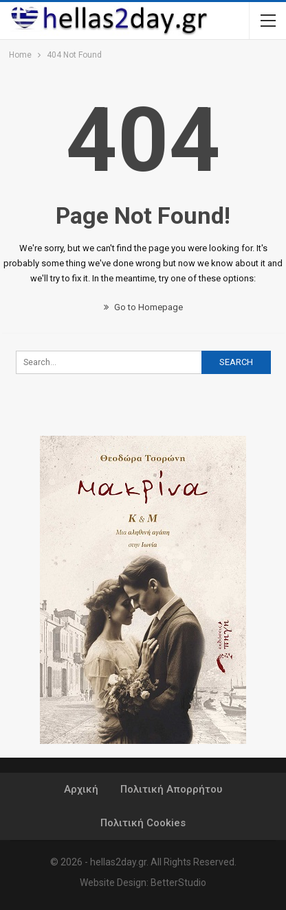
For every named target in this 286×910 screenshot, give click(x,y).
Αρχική (81, 789)
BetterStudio (178, 882)
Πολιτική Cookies (143, 823)
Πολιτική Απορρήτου (171, 789)
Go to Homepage (143, 307)
